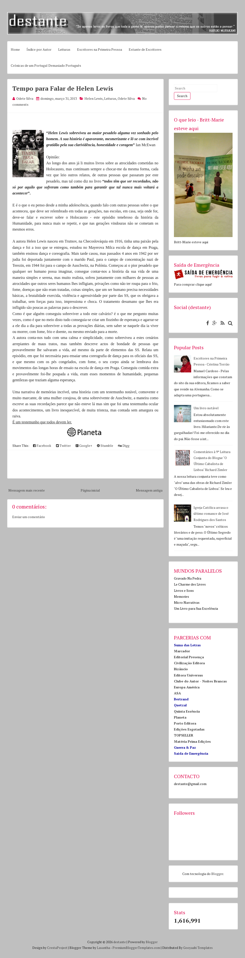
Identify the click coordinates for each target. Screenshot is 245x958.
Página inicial (90, 490)
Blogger (217, 873)
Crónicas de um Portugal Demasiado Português (46, 65)
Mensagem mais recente (26, 490)
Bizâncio (181, 669)
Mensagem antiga (149, 490)
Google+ (84, 445)
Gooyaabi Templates (198, 948)
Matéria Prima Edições (192, 741)
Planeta (180, 717)
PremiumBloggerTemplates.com (136, 948)
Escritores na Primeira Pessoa (99, 49)
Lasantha (103, 948)
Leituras (64, 49)
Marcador (182, 651)
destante (119, 942)
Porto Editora (185, 723)
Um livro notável (206, 408)
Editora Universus (188, 675)
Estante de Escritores (145, 49)
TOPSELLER (183, 735)
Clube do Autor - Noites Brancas (200, 681)
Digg (123, 445)
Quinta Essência (187, 711)
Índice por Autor (39, 49)
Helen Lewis (93, 98)
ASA (177, 693)
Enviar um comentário (28, 517)
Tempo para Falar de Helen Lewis (62, 88)
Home (15, 49)
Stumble (105, 445)
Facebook (42, 445)
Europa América (187, 687)
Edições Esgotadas (189, 729)
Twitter (63, 445)
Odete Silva (126, 98)
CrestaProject (57, 948)
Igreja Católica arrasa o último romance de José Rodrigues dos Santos (211, 513)
